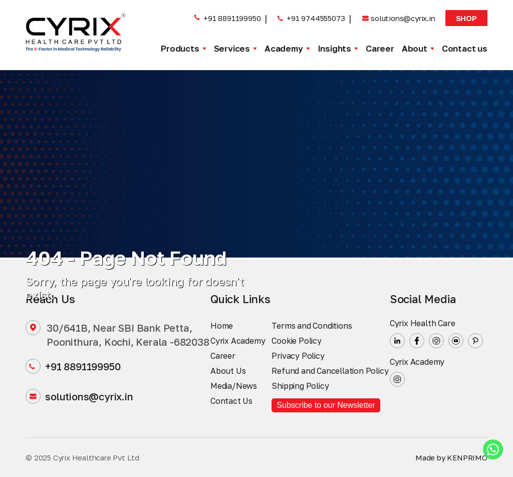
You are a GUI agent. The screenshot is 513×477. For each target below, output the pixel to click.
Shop (466, 18)
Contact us (464, 48)
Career (380, 48)
